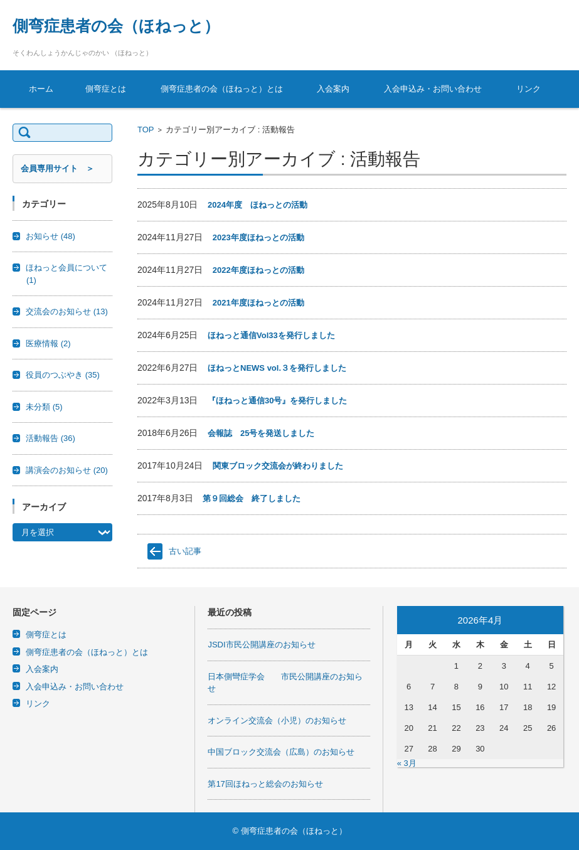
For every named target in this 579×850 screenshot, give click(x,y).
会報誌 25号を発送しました (261, 433)
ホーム (41, 88)
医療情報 (48, 343)
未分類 (44, 407)
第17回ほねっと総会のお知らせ (265, 784)
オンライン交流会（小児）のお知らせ (277, 720)
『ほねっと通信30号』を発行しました (277, 400)
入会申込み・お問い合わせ (433, 88)
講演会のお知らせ (67, 470)
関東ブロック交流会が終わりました (278, 465)
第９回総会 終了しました (251, 498)
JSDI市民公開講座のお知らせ (261, 644)
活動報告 (50, 438)
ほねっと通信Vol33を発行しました (271, 335)
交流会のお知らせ (67, 311)
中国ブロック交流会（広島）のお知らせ (281, 752)
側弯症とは (105, 88)
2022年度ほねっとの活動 (258, 270)
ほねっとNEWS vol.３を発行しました (277, 368)
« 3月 (407, 763)
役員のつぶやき (63, 375)
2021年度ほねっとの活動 (258, 302)
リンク (528, 88)
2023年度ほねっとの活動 (258, 237)
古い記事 (185, 551)
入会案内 (333, 88)
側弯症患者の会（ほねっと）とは (222, 88)
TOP (145, 129)
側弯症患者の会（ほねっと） (116, 26)
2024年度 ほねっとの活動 (257, 205)
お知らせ (50, 236)
